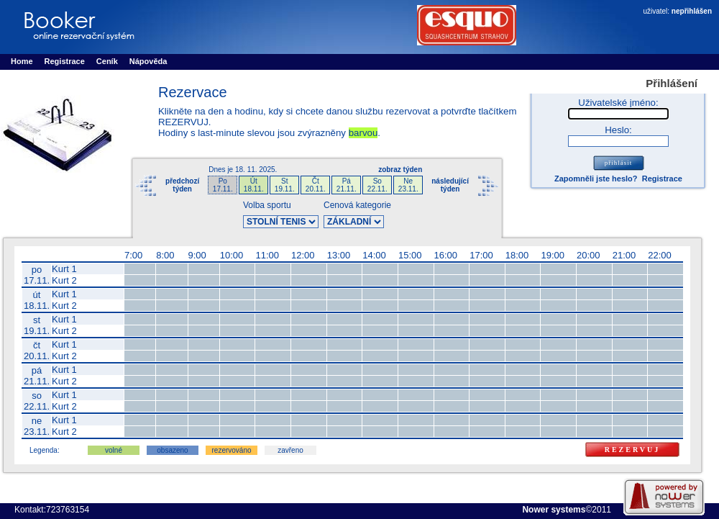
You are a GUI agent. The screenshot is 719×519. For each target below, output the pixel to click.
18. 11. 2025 (255, 169)
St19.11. (285, 185)
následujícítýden (450, 185)
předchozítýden (182, 185)
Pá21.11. (346, 185)
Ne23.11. (408, 185)
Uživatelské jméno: (618, 102)
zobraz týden (400, 169)
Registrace (662, 178)
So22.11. (377, 185)
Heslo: (618, 130)
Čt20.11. (316, 185)
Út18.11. (254, 185)
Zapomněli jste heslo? (596, 178)
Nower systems (553, 510)
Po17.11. (223, 185)
